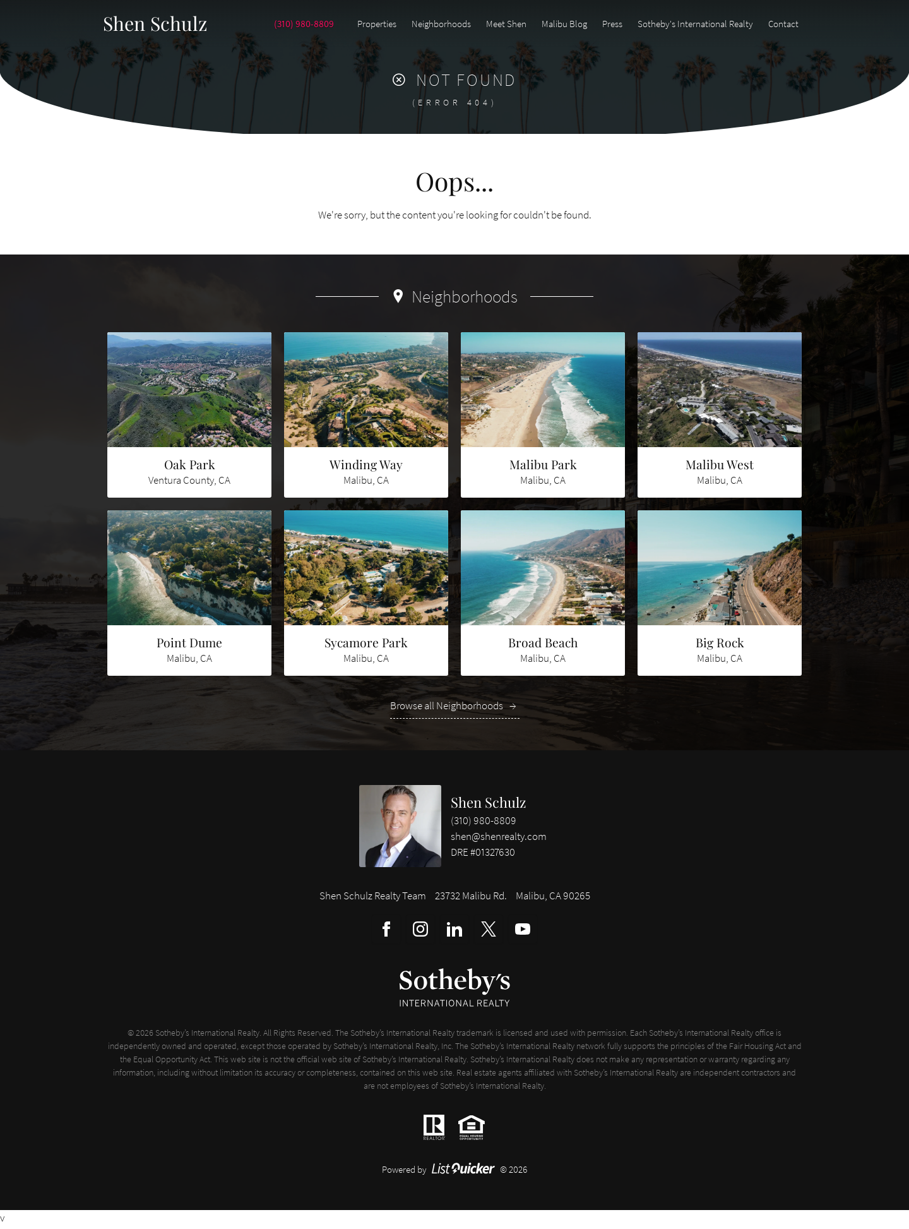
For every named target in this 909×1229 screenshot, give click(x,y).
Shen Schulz (488, 805)
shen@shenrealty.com (499, 839)
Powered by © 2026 (455, 1172)
